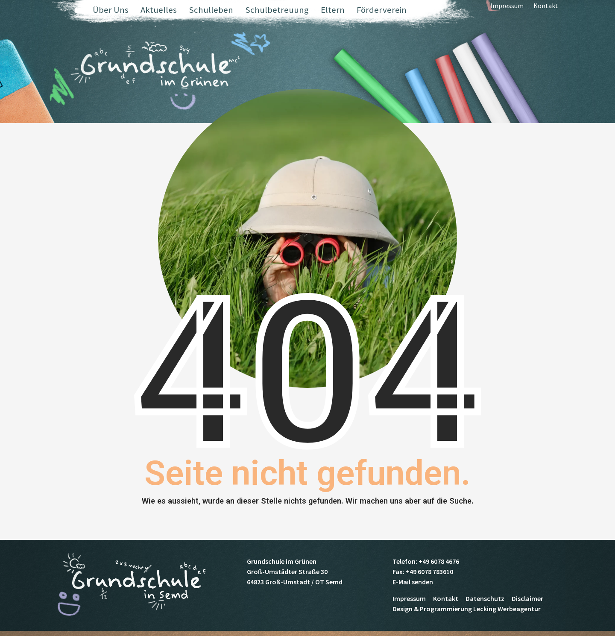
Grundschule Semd (159, 72)
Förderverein (382, 9)
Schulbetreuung (277, 9)
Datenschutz (485, 598)
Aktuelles (159, 9)
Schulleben (211, 9)
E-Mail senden (412, 581)
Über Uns (111, 9)
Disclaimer (527, 598)
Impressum (507, 10)
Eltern (333, 9)
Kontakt (545, 10)
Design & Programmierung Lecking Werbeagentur (466, 608)
